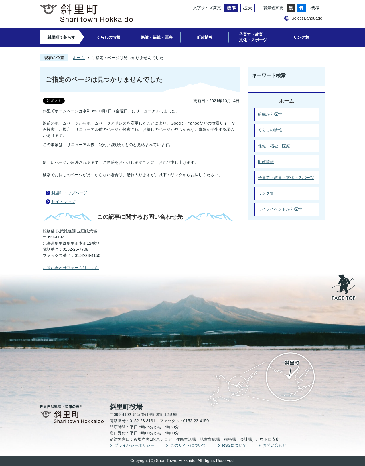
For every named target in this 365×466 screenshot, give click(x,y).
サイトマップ (63, 201)
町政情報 (205, 37)
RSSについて (234, 445)
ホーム (79, 57)
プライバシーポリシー (134, 445)
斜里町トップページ (69, 193)
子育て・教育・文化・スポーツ (253, 37)
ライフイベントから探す (280, 209)
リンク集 (301, 37)
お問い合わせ (275, 445)
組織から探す (270, 114)
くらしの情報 (108, 37)
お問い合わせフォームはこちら (71, 267)
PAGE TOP (343, 287)
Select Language (306, 18)
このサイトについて (188, 445)
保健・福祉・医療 (157, 37)
